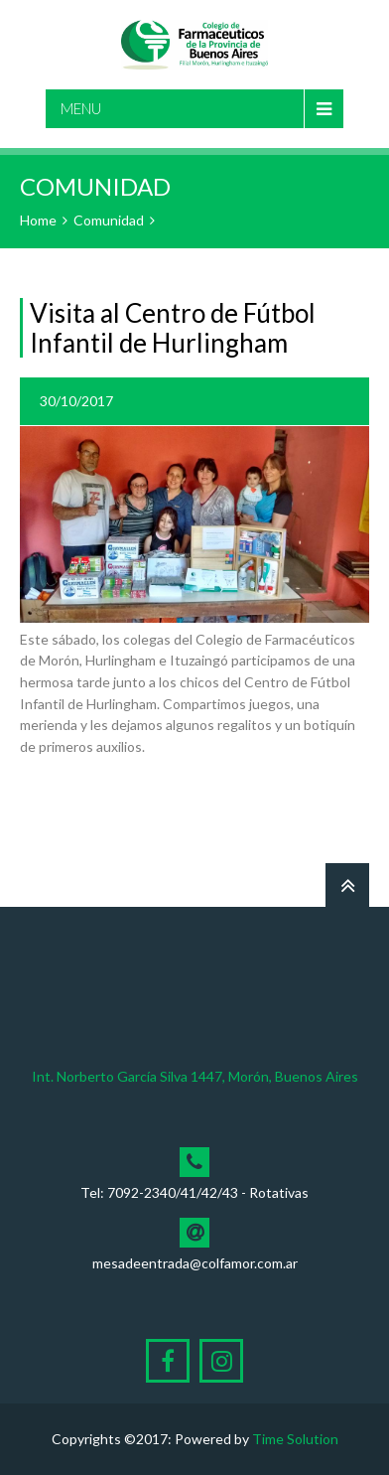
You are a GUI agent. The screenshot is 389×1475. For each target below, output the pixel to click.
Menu (81, 108)
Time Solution (295, 1438)
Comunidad (108, 220)
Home (38, 220)
